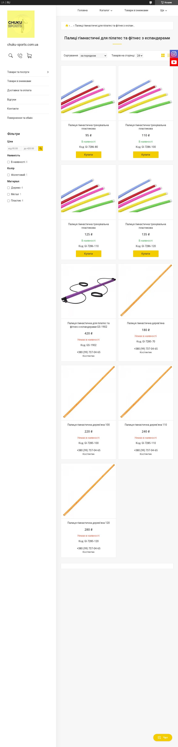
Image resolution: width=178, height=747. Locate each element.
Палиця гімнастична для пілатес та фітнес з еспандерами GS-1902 (89, 325)
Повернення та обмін (20, 117)
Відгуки (11, 99)
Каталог (105, 10)
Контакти (13, 108)
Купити (88, 154)
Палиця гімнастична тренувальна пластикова (88, 127)
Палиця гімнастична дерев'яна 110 (146, 424)
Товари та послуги (18, 72)
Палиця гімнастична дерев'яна (145, 323)
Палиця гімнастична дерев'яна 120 (89, 522)
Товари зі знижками (19, 81)
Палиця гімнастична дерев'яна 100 (89, 424)
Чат (163, 737)
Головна (83, 10)
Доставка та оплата (19, 90)
